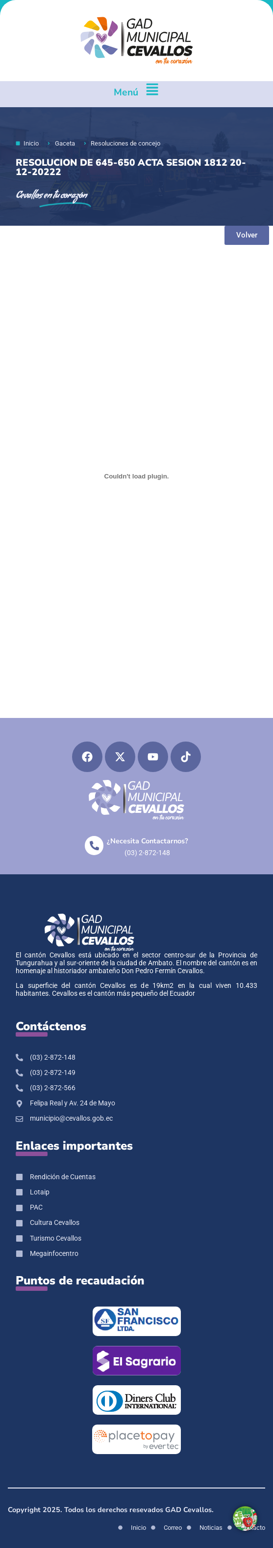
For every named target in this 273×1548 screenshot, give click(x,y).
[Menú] (152, 94)
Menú (126, 92)
